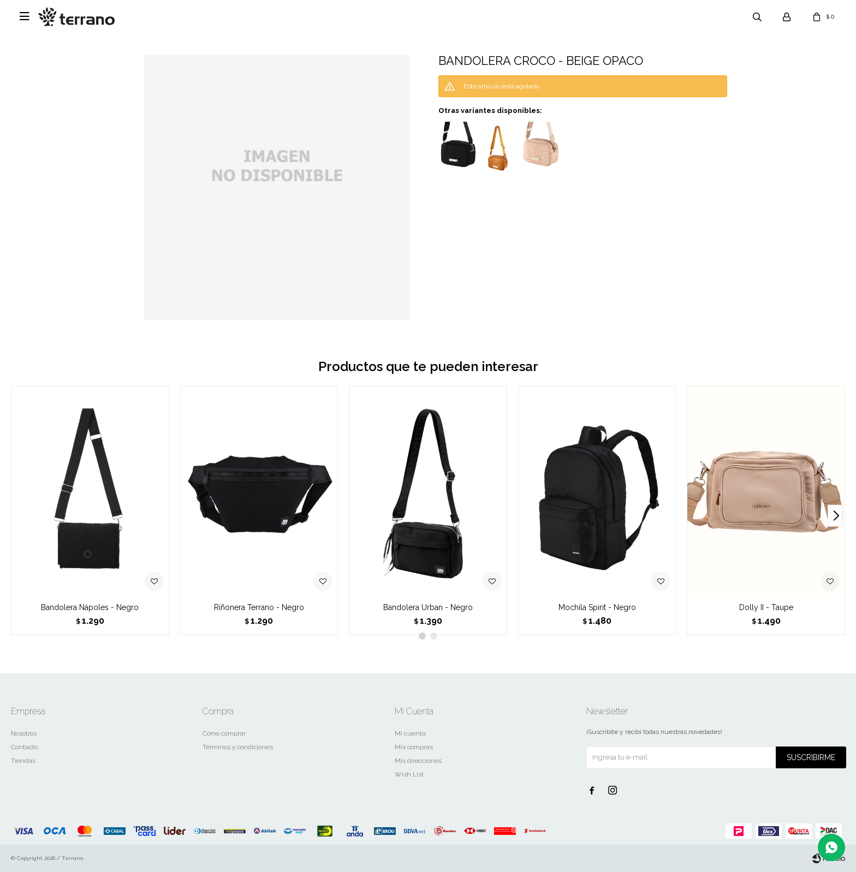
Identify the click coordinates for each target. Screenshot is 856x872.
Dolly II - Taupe (766, 607)
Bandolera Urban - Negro (428, 607)
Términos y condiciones (238, 747)
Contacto (24, 747)
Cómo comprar (224, 733)
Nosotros (24, 733)
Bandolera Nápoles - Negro (90, 607)
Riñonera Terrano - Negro (259, 607)
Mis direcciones (418, 761)
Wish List (409, 774)
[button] (835, 516)
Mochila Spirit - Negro (597, 607)
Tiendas (23, 761)
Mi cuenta (410, 733)
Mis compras (414, 747)
